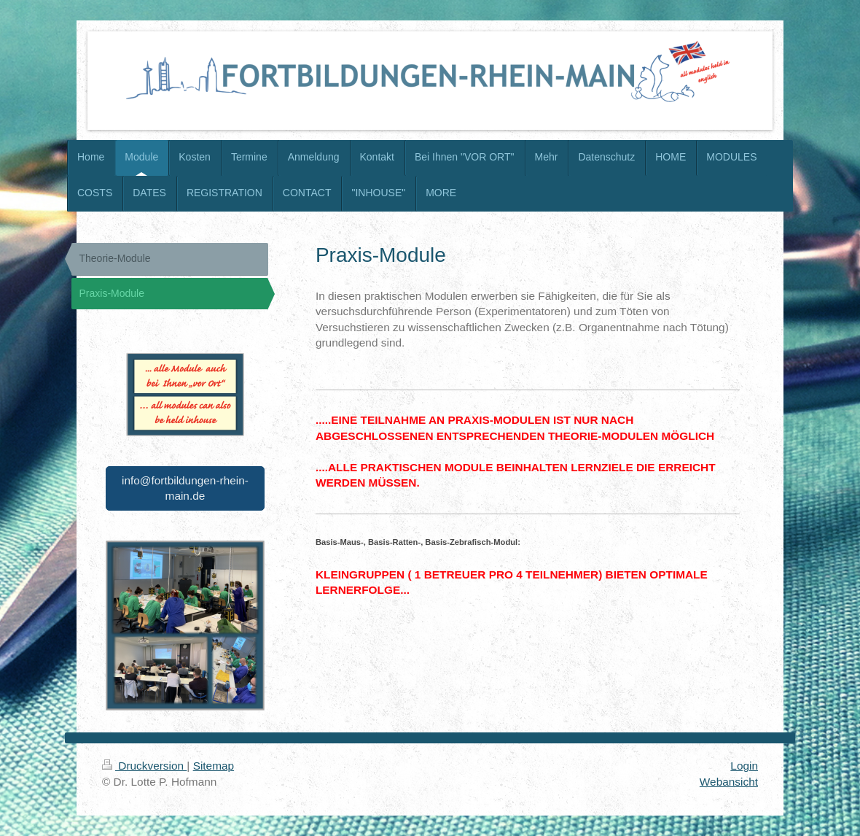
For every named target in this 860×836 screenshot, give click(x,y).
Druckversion (144, 765)
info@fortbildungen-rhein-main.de (185, 488)
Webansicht (729, 781)
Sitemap (213, 765)
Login (744, 765)
